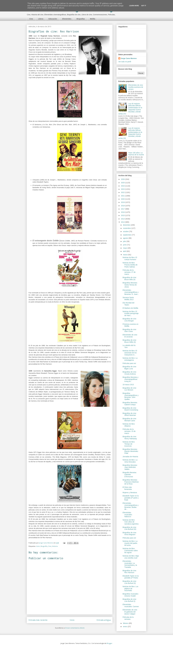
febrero (126, 623)
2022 (123, 192)
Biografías (80, 19)
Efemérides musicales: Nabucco (127, 515)
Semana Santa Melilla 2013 (128, 298)
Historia (55, 546)
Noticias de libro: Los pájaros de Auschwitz (130, 589)
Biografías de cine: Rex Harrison (130, 572)
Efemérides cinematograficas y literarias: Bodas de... (130, 506)
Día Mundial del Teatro (128, 304)
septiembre (127, 235)
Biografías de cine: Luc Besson (130, 389)
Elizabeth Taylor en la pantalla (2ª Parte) (131, 577)
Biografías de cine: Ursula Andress (130, 373)
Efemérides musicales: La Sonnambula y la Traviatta (130, 564)
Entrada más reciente (38, 620)
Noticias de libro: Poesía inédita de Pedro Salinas (130, 265)
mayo (125, 248)
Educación (52, 19)
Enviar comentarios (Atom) (74, 628)
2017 (123, 209)
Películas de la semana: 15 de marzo (129, 431)
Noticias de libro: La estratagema (130, 359)
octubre (126, 231)
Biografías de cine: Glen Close (130, 330)
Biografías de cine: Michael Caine (130, 420)
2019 (123, 202)
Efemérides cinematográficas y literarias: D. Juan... (131, 292)
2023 (123, 189)
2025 (123, 183)
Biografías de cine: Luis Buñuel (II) (130, 582)
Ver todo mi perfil (124, 62)
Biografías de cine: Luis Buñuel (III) (130, 528)
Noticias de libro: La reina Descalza (130, 461)
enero (125, 626)
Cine (31, 19)
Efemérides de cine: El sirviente (130, 336)
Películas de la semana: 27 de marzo (129, 272)
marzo (125, 255)
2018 (123, 206)
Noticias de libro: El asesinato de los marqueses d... (130, 353)
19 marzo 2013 (128, 385)
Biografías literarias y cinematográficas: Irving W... (130, 379)
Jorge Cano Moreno (129, 58)
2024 (123, 186)
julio (124, 241)
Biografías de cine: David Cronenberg (130, 409)
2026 (123, 179)
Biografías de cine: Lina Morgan (130, 320)
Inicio (72, 620)
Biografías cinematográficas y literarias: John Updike (130, 396)
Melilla (92, 19)
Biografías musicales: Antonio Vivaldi (131, 595)
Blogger (109, 643)
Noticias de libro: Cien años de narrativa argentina (130, 522)
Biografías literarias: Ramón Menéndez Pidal (130, 451)
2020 (123, 199)
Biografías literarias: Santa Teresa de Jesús (130, 285)
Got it (143, 6)
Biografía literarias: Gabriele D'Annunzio (130, 475)
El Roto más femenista (127, 488)
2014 (123, 219)
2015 (123, 215)
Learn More (134, 6)
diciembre (127, 225)
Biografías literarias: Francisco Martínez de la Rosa (131, 482)
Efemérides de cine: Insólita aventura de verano (135, 87)
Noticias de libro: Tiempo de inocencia (129, 444)
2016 (123, 212)
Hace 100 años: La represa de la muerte (136, 154)
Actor (38, 546)
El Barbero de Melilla (130, 308)
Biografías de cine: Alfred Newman (130, 414)
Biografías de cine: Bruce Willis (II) (130, 341)
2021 (123, 196)
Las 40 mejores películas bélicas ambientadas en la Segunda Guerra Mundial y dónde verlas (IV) (130, 109)
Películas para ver (129, 363)
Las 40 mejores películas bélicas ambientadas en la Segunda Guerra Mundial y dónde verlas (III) (130, 133)
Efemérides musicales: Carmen (131, 605)
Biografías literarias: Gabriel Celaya (130, 404)
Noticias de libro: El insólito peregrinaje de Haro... (131, 313)
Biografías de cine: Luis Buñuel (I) (130, 600)
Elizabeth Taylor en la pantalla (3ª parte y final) (131, 498)
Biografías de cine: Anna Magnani (130, 534)
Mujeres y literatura (130, 492)
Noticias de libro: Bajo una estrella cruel (131, 557)
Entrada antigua (104, 620)
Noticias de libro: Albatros (129, 425)
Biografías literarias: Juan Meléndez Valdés (130, 467)
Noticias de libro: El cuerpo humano (130, 258)
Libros (40, 19)
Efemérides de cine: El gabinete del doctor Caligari (130, 612)
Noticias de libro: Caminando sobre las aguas (130, 551)
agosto (125, 238)
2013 (123, 222)
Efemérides (66, 19)
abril (125, 251)
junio (125, 245)
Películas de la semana (128, 618)
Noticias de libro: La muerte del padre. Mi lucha (130, 543)
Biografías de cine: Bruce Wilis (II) (130, 278)
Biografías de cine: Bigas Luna (130, 368)
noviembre (127, 228)
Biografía (44, 546)
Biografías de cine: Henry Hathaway (130, 438)
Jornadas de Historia (130, 457)
